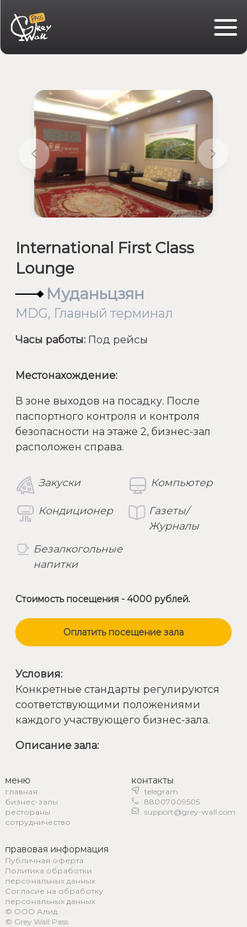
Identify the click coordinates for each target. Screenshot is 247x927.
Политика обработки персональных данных (50, 876)
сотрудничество (38, 822)
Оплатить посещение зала (123, 632)
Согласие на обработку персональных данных (54, 896)
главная (21, 791)
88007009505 (172, 801)
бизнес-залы (31, 801)
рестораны (27, 812)
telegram (161, 791)
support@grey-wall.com (190, 812)
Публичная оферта (44, 860)
